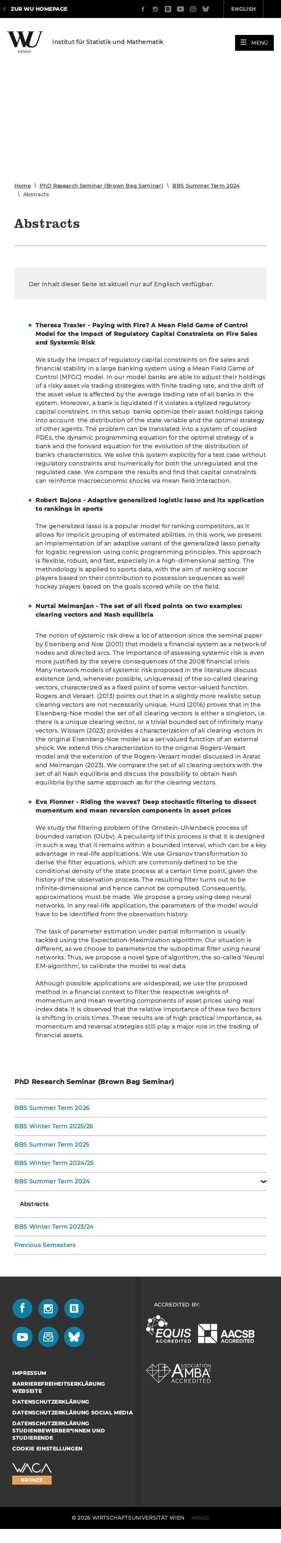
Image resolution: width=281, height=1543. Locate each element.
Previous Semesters (45, 1245)
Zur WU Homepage (39, 9)
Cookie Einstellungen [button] (47, 1448)
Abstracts (34, 1204)
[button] (254, 40)
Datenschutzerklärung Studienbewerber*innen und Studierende (58, 1430)
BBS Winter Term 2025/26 (53, 1126)
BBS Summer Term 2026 (52, 1108)
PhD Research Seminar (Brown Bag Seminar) (101, 186)
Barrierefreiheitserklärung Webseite (58, 1387)
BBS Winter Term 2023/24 (54, 1226)
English (203, 9)
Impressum (29, 1373)
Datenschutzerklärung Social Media (72, 1412)
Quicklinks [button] (252, 9)
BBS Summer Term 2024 (206, 186)
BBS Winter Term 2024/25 (54, 1163)
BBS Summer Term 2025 (51, 1144)
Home (22, 186)
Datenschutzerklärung (50, 1402)
